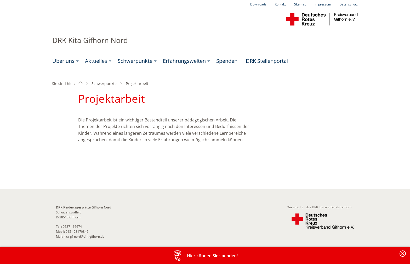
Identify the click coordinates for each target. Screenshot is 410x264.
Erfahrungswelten (184, 60)
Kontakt (280, 4)
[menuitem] (64, 61)
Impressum (323, 4)
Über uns (63, 60)
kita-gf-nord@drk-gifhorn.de (84, 236)
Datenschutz (348, 4)
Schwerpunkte (135, 60)
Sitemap (300, 4)
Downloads (258, 4)
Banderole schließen (403, 256)
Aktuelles (96, 60)
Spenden (226, 60)
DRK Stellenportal (267, 60)
